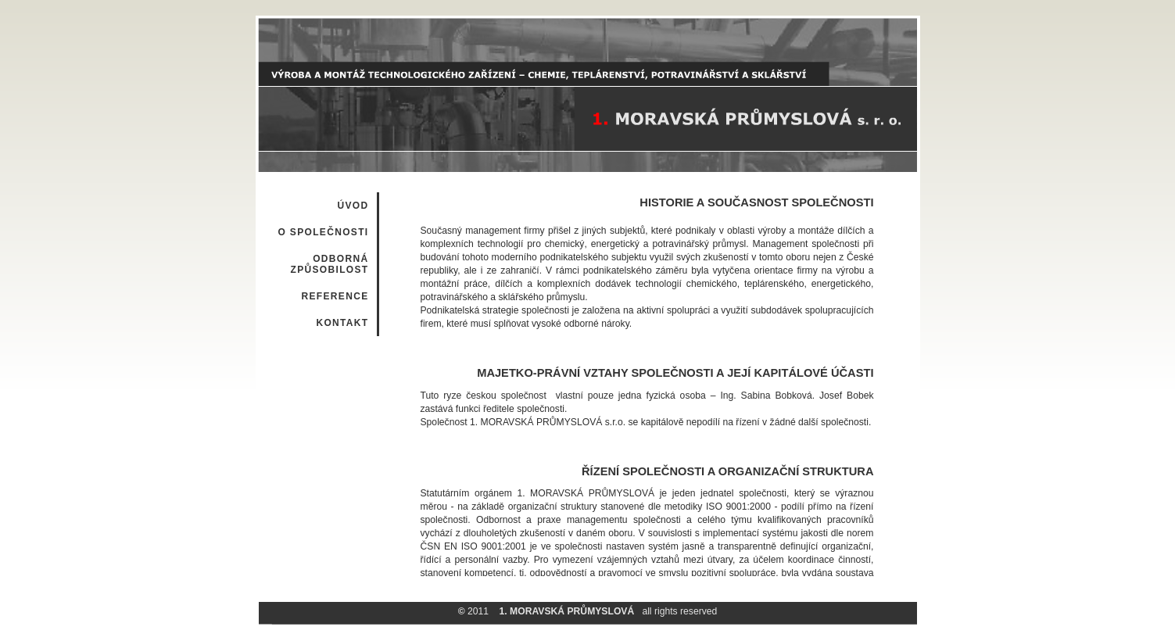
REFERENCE (334, 296)
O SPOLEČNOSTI (323, 232)
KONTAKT (342, 322)
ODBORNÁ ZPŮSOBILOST (329, 264)
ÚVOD (352, 205)
